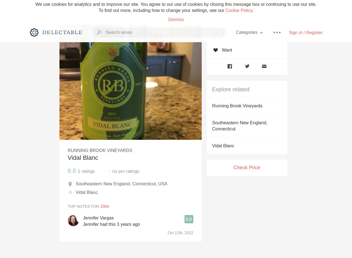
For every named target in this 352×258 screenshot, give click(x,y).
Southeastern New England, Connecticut (240, 125)
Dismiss (176, 19)
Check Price (246, 167)
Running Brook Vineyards (237, 105)
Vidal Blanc (223, 145)
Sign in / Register (306, 32)
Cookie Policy (239, 10)
